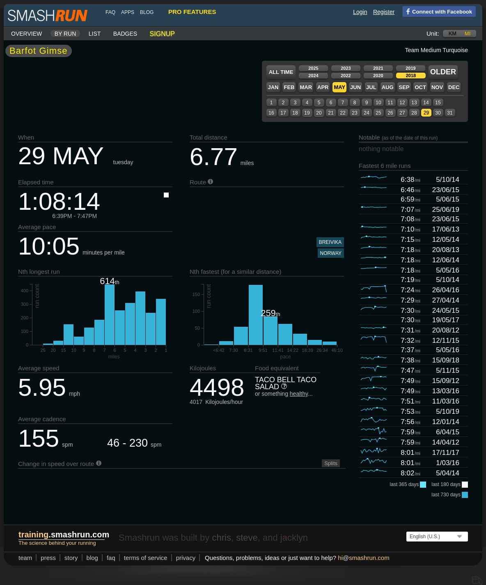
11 (390, 103)
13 (414, 103)
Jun (355, 87)
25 (378, 113)
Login (360, 12)
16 (271, 113)
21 (330, 113)
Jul (371, 87)
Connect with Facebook (437, 11)
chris (221, 537)
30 (437, 113)
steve (247, 537)
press (48, 557)
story (71, 557)
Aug (388, 87)
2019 (410, 68)
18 (295, 113)
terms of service (145, 557)
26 (390, 113)
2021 (378, 68)
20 (318, 113)
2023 (346, 68)
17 (283, 113)
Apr (322, 87)
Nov (437, 87)
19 (306, 113)
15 (437, 103)
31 (449, 113)
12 (402, 103)
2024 (313, 75)
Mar (306, 87)
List (95, 33)
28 (414, 113)
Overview (26, 33)
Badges (125, 33)
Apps (127, 12)
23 (354, 113)
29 (426, 113)
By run (65, 33)
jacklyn (294, 537)
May (339, 87)
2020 (378, 75)
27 (402, 113)
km (453, 33)
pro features (192, 11)
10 (378, 103)
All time (281, 72)
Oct (420, 87)
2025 (313, 68)
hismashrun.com (363, 557)
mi (467, 33)
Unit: (432, 33)
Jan (273, 87)
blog (147, 12)
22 (342, 113)
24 (366, 113)
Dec (453, 87)
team (25, 557)
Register (383, 12)
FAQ (110, 12)
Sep (404, 87)
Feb (289, 87)
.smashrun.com (63, 534)
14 (426, 103)
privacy (186, 557)
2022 (346, 75)
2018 (411, 75)
